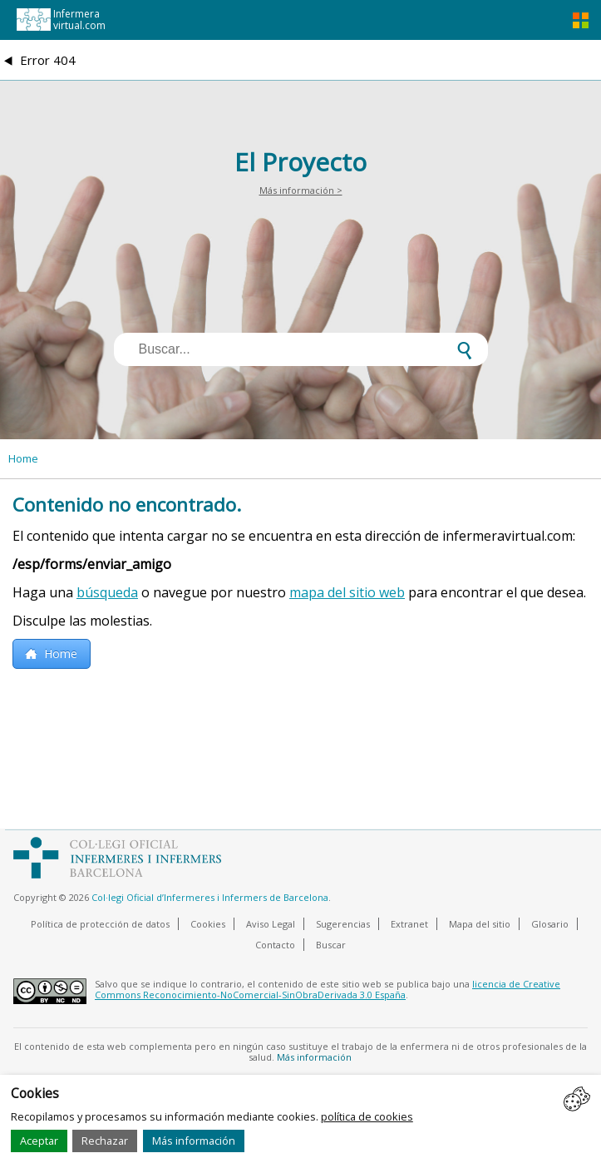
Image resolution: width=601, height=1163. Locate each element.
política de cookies (367, 1116)
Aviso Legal (270, 924)
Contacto (275, 944)
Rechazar (104, 1140)
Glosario (550, 924)
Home (23, 458)
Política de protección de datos (100, 924)
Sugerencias (343, 924)
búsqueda (107, 592)
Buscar (331, 944)
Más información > (300, 190)
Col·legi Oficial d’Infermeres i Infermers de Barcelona (209, 897)
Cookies (207, 924)
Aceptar (39, 1140)
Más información (193, 1140)
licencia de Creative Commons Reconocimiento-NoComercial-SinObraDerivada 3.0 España (327, 989)
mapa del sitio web (347, 592)
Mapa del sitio (479, 924)
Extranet (409, 924)
